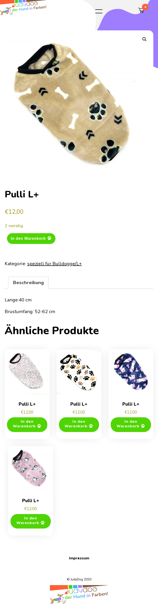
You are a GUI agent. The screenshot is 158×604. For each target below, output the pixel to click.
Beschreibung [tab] (28, 282)
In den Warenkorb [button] (24, 424)
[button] (144, 39)
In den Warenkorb (28, 238)
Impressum (79, 558)
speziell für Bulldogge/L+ (54, 264)
